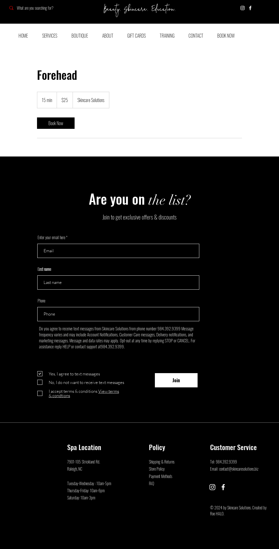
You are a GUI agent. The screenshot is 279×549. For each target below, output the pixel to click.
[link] (56, 123)
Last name (44, 269)
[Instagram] (242, 8)
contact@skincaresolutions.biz (239, 469)
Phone (41, 301)
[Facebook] (250, 8)
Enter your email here (51, 237)
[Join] (176, 380)
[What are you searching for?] (46, 8)
